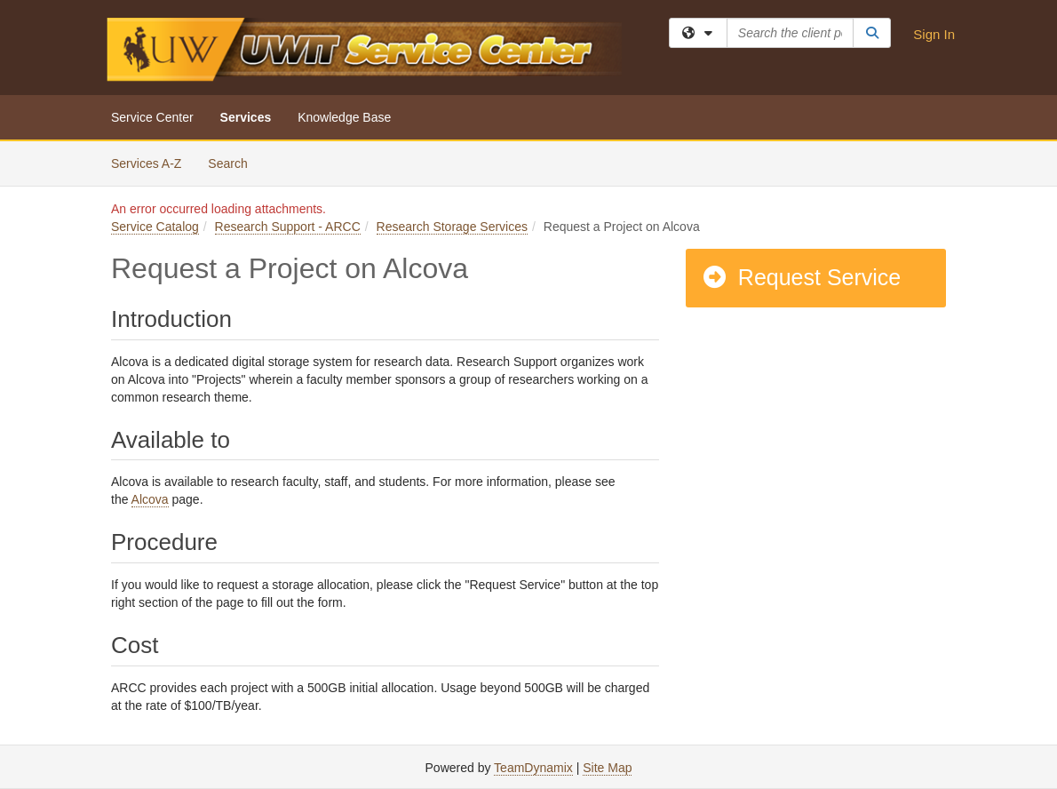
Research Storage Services (452, 226)
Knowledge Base (344, 117)
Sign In (934, 34)
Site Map (607, 768)
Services (246, 117)
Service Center (152, 117)
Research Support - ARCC (288, 226)
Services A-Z (146, 163)
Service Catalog (155, 226)
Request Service (801, 277)
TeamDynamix (533, 768)
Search (234, 162)
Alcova (150, 499)
